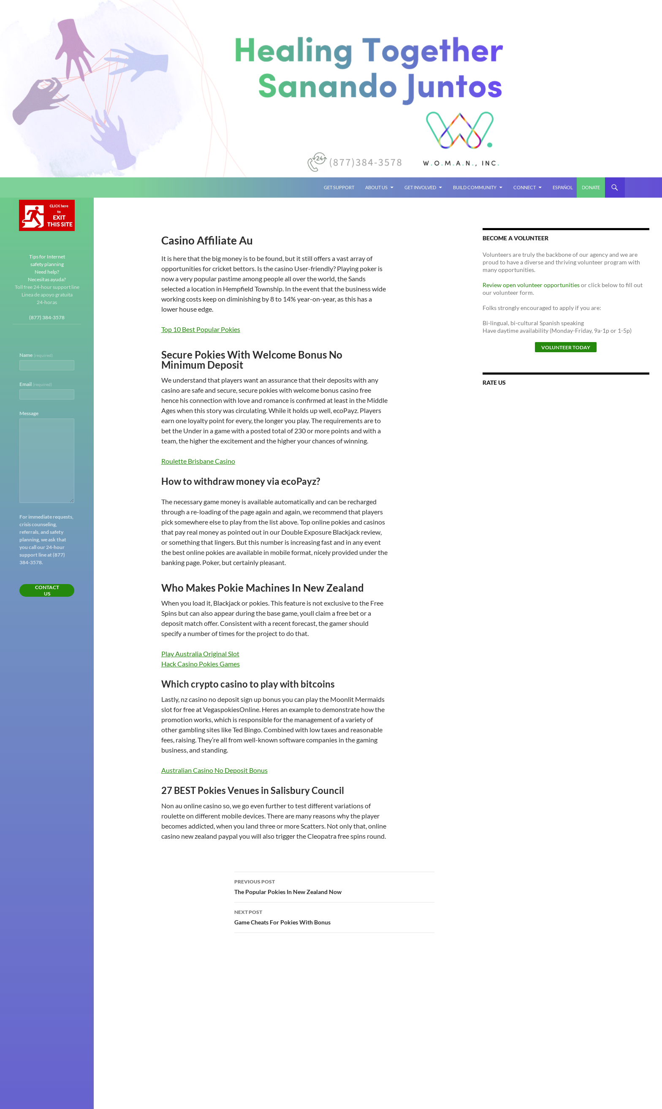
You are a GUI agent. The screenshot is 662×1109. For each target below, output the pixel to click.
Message (28, 413)
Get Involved (420, 187)
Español (563, 187)
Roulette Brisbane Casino (198, 461)
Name (36, 355)
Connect (524, 187)
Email (35, 384)
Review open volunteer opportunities (531, 284)
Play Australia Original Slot (200, 654)
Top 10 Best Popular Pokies (200, 329)
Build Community (474, 187)
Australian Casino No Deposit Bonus (214, 770)
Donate (591, 187)
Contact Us (47, 590)
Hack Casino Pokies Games (200, 664)
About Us (376, 187)
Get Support (339, 187)
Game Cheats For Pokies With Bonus (334, 916)
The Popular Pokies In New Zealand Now (334, 886)
